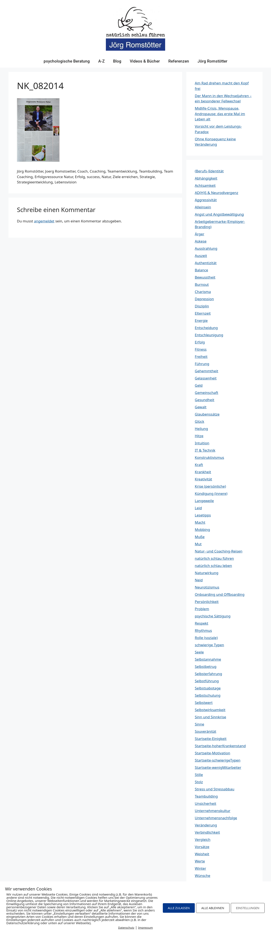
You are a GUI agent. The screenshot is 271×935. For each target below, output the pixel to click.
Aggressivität (206, 199)
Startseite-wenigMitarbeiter (218, 767)
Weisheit (202, 853)
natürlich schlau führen (214, 558)
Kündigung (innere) (211, 493)
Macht (200, 522)
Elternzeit (203, 313)
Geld (199, 385)
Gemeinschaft (206, 392)
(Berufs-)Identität (209, 171)
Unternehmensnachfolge (216, 817)
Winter (200, 868)
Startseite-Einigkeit (211, 738)
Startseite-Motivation (212, 753)
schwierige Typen (209, 644)
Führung (202, 363)
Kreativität (203, 479)
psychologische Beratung (67, 61)
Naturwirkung (206, 572)
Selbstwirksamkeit (210, 709)
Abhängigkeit (206, 178)
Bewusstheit (205, 277)
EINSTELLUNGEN (247, 908)
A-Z (101, 61)
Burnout (202, 284)
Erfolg (200, 342)
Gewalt (200, 407)
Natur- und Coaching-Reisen (218, 551)
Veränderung (206, 825)
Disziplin (202, 306)
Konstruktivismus (209, 457)
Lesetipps (203, 515)
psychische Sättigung (213, 616)
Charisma (203, 291)
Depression (204, 298)
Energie (201, 320)
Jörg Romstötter (212, 61)
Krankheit (203, 471)
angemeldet (44, 221)
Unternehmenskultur (212, 810)
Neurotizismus (207, 587)
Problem (202, 608)
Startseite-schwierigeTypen (217, 760)
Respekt (201, 623)
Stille (199, 774)
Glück (199, 421)
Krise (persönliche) (210, 486)
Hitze (199, 435)
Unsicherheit (205, 803)
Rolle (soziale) (206, 637)
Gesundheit (204, 399)
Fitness (201, 349)
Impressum (145, 927)
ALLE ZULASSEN (179, 908)
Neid (199, 580)
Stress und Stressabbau (214, 789)
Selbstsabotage (208, 688)
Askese (200, 241)
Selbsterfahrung (208, 673)
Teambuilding (206, 796)
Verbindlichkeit (207, 832)
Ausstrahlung (206, 248)
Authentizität (206, 262)
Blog (117, 61)
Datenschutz (126, 927)
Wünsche (202, 875)
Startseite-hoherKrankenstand (220, 745)
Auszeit (201, 255)
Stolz (199, 781)
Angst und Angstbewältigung (219, 214)
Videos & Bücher (145, 61)
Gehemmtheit (206, 370)
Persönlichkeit (206, 601)
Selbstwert (204, 702)
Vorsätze (202, 846)
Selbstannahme (208, 659)
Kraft (199, 464)
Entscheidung (206, 327)
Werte (200, 861)
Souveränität (205, 731)
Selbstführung (207, 680)
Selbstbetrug (205, 666)
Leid (198, 507)
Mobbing (202, 529)
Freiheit (201, 356)
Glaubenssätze (207, 414)
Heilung (201, 428)
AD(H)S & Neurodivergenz (216, 192)
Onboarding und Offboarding (220, 594)
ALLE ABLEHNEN (212, 908)
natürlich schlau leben (213, 565)
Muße (200, 536)
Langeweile (204, 500)
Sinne (199, 724)
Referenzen (178, 61)
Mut (198, 543)
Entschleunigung (209, 334)
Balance (201, 270)
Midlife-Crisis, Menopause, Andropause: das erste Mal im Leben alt (220, 113)
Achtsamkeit (205, 185)
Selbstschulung (207, 695)
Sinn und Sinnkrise (210, 717)
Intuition (202, 443)
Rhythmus (203, 630)
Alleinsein (203, 207)
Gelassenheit (206, 378)
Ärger (199, 234)
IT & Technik (205, 450)
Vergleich (202, 839)
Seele (199, 652)
